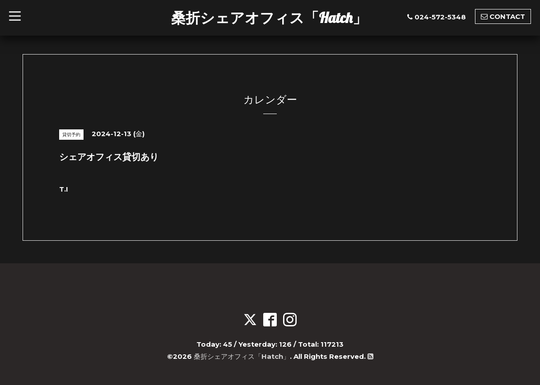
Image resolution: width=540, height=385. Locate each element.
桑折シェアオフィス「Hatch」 (269, 18)
